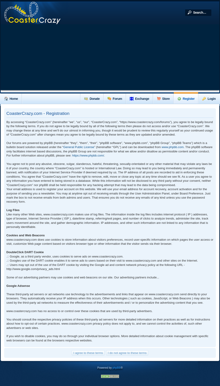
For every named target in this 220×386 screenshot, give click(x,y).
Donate (92, 99)
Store (163, 99)
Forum (114, 99)
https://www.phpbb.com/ (88, 155)
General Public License (78, 147)
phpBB (117, 367)
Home (11, 99)
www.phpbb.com (173, 147)
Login (209, 99)
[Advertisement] (110, 58)
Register (185, 99)
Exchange (139, 99)
